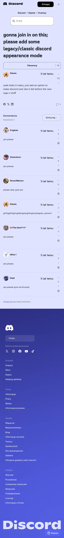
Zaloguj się (7, 302)
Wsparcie (9, 423)
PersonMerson (17, 181)
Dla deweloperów (14, 451)
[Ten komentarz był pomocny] (58, 130)
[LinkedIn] (12, 104)
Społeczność (11, 446)
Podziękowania (12, 494)
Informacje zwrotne (14, 437)
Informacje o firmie (14, 503)
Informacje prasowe (15, 408)
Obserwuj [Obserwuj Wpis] (32, 65)
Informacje (10, 394)
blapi (12, 278)
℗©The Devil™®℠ (18, 228)
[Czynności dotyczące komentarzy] (58, 143)
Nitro (7, 370)
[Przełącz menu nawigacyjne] (58, 4)
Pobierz (9, 365)
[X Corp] (8, 104)
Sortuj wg (51, 118)
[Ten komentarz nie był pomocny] (58, 138)
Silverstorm (15, 157)
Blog (7, 432)
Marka (8, 403)
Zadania (9, 455)
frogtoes (14, 130)
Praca (8, 399)
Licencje (9, 498)
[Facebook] (4, 104)
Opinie (31, 13)
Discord (21, 13)
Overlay (42, 13)
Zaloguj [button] (45, 4)
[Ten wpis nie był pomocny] (58, 82)
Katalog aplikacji (13, 379)
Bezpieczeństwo (13, 428)
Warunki (9, 475)
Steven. (13, 73)
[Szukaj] (32, 21)
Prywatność (11, 480)
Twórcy (8, 442)
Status (8, 375)
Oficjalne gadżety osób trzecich (20, 460)
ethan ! (13, 255)
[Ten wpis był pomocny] (58, 74)
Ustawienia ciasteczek (16, 484)
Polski (13, 338)
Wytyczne (10, 489)
